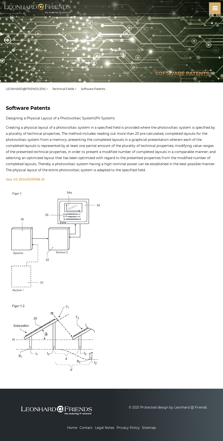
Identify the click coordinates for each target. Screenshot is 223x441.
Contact (86, 428)
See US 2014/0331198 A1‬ (25, 179)
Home (72, 428)
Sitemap (149, 428)
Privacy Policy (128, 428)
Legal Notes (104, 428)
